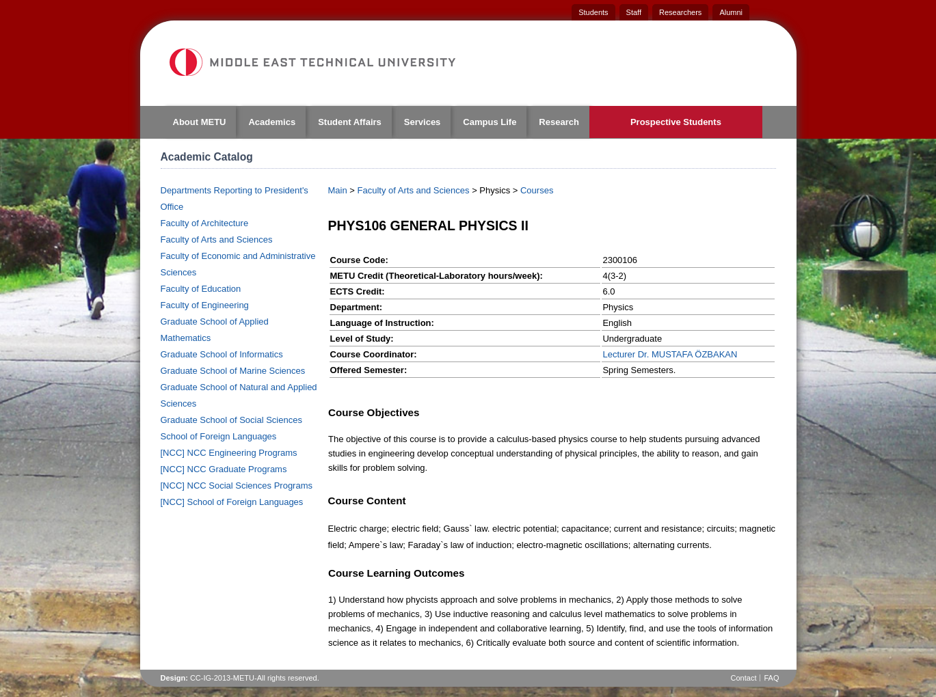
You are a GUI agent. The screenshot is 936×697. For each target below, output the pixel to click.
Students (593, 12)
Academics (271, 122)
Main (337, 190)
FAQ (771, 677)
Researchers (680, 12)
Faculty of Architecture (205, 223)
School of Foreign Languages (219, 436)
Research (559, 122)
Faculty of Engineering (205, 305)
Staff (633, 12)
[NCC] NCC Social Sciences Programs (237, 485)
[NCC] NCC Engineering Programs (229, 453)
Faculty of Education (201, 289)
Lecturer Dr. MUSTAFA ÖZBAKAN (669, 354)
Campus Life (489, 122)
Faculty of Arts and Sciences (217, 239)
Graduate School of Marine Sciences (233, 371)
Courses (536, 190)
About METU (199, 122)
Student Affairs (350, 122)
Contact (744, 677)
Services (422, 122)
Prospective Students (675, 122)
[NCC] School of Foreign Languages (232, 502)
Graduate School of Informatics (222, 354)
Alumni (731, 12)
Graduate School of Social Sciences (231, 420)
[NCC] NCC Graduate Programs (224, 469)
